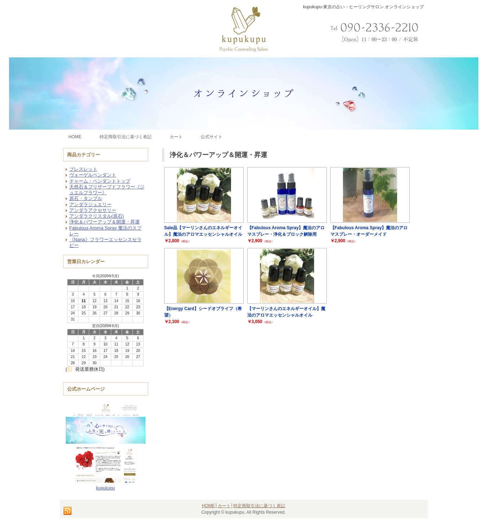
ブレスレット (83, 169)
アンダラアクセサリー (92, 210)
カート (224, 505)
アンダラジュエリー (90, 204)
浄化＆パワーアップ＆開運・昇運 (104, 222)
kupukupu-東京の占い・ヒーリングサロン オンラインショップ (363, 6)
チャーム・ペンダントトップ (99, 181)
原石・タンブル (85, 198)
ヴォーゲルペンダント (92, 175)
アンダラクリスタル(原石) (96, 216)
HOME (208, 505)
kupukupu (105, 488)
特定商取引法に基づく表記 (259, 505)
